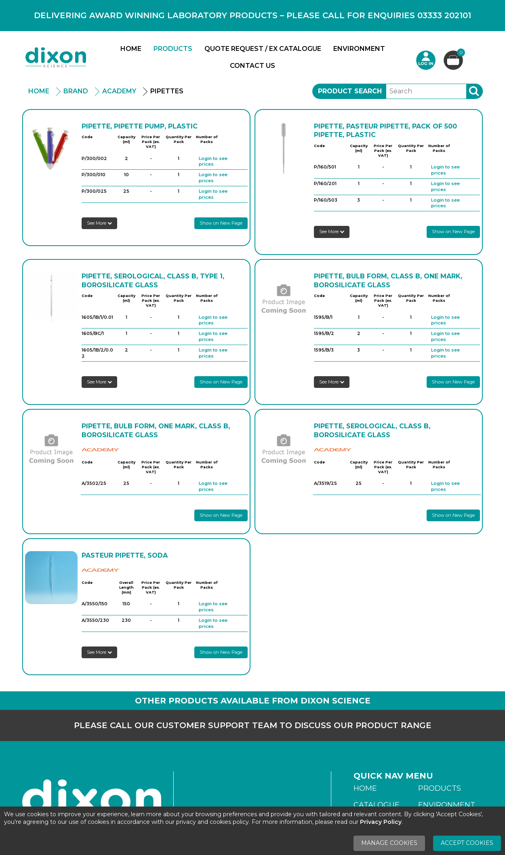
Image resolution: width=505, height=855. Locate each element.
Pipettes (166, 91)
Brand (75, 91)
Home (130, 49)
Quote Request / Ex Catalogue (262, 49)
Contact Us (252, 65)
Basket (460, 54)
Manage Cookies (389, 843)
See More (99, 223)
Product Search (350, 91)
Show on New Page (221, 223)
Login (426, 60)
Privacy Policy (381, 822)
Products (173, 49)
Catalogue (377, 804)
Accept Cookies (467, 843)
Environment (359, 49)
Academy (119, 91)
